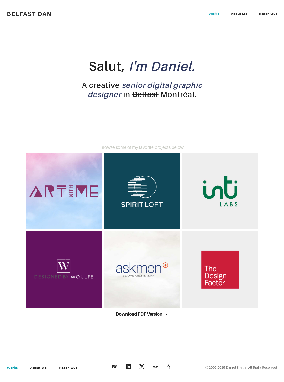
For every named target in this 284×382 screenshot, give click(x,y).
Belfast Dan (29, 14)
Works (214, 14)
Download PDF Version (142, 314)
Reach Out (268, 14)
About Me (239, 14)
